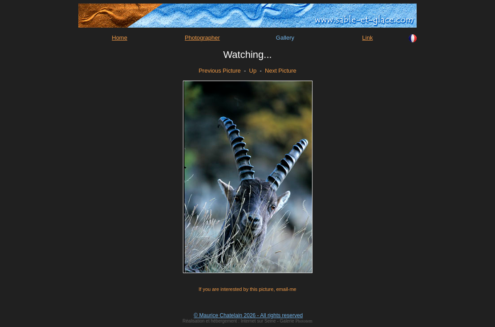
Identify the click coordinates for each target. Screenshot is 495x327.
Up (253, 70)
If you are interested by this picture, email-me (247, 289)
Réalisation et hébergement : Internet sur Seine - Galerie (239, 321)
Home (119, 37)
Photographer (202, 37)
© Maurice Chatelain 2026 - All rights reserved (248, 315)
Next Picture (280, 70)
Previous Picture (220, 70)
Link (367, 37)
